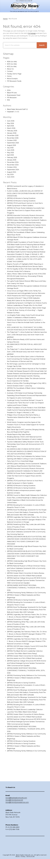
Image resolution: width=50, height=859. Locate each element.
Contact (10, 71)
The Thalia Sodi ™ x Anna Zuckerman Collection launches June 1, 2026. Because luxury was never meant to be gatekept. (25, 346)
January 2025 (12, 160)
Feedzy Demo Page (14, 74)
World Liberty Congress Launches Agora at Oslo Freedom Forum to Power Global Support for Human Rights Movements (25, 439)
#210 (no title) (12, 64)
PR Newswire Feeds (14, 81)
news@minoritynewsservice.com (17, 816)
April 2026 (11, 126)
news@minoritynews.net (14, 813)
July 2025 (10, 148)
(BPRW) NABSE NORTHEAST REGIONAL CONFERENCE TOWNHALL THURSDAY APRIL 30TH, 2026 (24, 604)
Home (9, 76)
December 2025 (13, 135)
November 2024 (13, 165)
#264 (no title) (12, 61)
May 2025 (10, 152)
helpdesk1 (11, 112)
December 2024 (13, 162)
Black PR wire (12, 93)
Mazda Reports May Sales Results (20, 449)
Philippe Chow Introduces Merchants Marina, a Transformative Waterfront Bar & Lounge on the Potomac (25, 432)
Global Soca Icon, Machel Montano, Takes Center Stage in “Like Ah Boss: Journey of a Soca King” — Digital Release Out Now (26, 322)
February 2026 (12, 131)
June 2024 (11, 177)
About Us (10, 69)
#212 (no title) (12, 66)
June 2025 (11, 150)
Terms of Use (30, 856)
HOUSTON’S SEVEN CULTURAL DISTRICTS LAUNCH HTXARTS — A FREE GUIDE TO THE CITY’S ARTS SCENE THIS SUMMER (26, 266)
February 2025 (12, 157)
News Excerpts (12, 79)
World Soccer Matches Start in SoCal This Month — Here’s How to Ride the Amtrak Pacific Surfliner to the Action (26, 334)
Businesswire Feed (14, 95)
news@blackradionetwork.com (16, 811)
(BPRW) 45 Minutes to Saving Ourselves (22, 198)
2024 (9, 90)
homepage (32, 33)
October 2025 (12, 140)
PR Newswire (12, 98)
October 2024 (12, 167)
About (17, 856)
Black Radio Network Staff (17, 109)
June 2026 (11, 121)
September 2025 (13, 143)
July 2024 (10, 174)
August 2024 (12, 172)
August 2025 (12, 145)
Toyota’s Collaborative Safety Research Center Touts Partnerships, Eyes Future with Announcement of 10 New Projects (27, 458)
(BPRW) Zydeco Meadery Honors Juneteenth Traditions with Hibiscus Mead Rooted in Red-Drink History (26, 222)
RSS (8, 100)
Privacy (23, 856)
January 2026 (12, 133)
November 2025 (13, 138)
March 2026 (11, 128)
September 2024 (13, 170)
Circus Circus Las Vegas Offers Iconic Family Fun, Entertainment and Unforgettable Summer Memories (25, 300)
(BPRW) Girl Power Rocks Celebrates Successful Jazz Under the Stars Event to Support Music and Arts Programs (25, 210)
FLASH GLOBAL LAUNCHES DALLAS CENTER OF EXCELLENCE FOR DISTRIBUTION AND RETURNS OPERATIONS (26, 193)
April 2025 (11, 155)
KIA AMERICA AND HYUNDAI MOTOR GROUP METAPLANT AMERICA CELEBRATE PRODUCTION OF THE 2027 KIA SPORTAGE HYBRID (26, 466)
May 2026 (10, 123)
